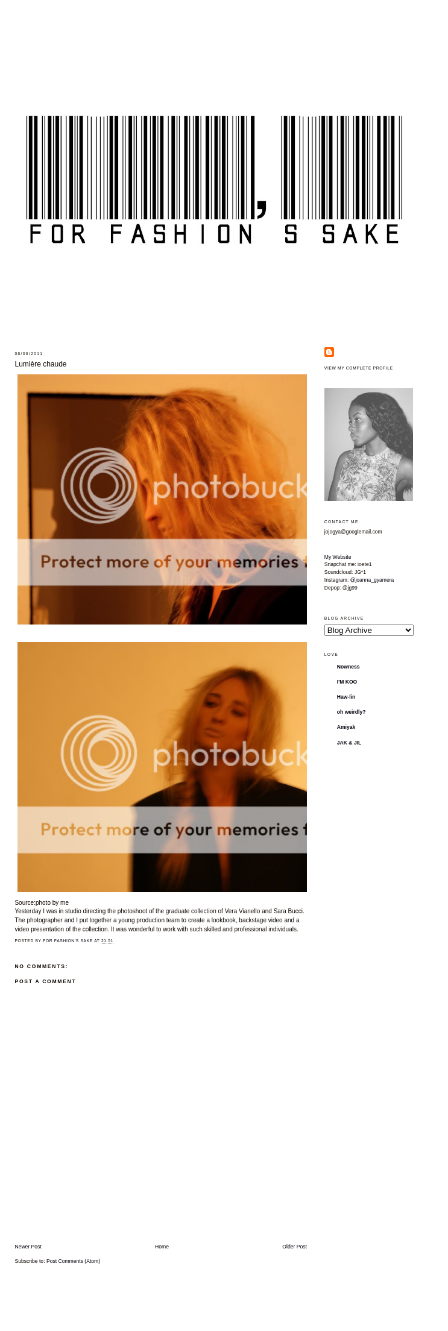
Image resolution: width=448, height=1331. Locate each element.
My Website (338, 557)
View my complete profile (358, 368)
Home (162, 1247)
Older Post (294, 1247)
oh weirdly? (351, 712)
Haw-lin (346, 697)
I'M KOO (347, 682)
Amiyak (346, 727)
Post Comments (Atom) (73, 1261)
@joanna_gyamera (372, 580)
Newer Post (27, 1247)
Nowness (348, 667)
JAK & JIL (349, 743)
